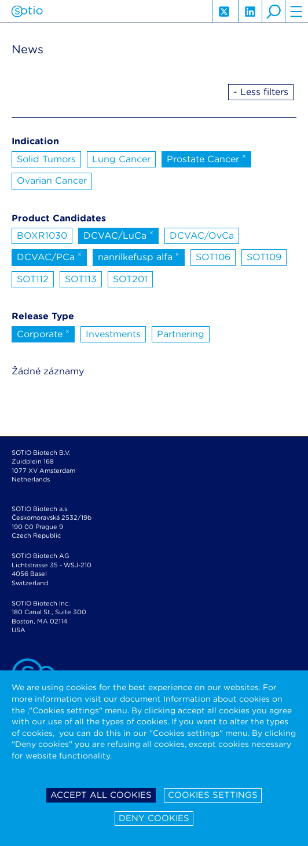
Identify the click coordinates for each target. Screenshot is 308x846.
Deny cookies (154, 818)
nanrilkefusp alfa (138, 256)
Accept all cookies (101, 795)
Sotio (27, 11)
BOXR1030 (42, 235)
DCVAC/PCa (49, 256)
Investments (113, 334)
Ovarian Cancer (52, 180)
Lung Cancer (121, 159)
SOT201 (130, 279)
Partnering (180, 334)
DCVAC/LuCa (118, 234)
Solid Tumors (46, 159)
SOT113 (81, 279)
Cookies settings (213, 795)
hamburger (296, 11)
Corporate (43, 333)
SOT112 (33, 279)
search (273, 11)
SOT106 (213, 256)
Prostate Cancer (206, 158)
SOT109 (264, 256)
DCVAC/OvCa (202, 235)
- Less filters (260, 91)
